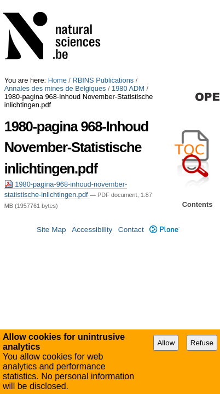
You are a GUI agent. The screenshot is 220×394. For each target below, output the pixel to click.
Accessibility (92, 278)
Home (57, 4)
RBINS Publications (103, 4)
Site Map (51, 278)
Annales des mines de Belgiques (55, 12)
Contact (131, 278)
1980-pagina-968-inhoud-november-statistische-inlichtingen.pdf (107, 100)
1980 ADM (128, 12)
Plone (164, 278)
